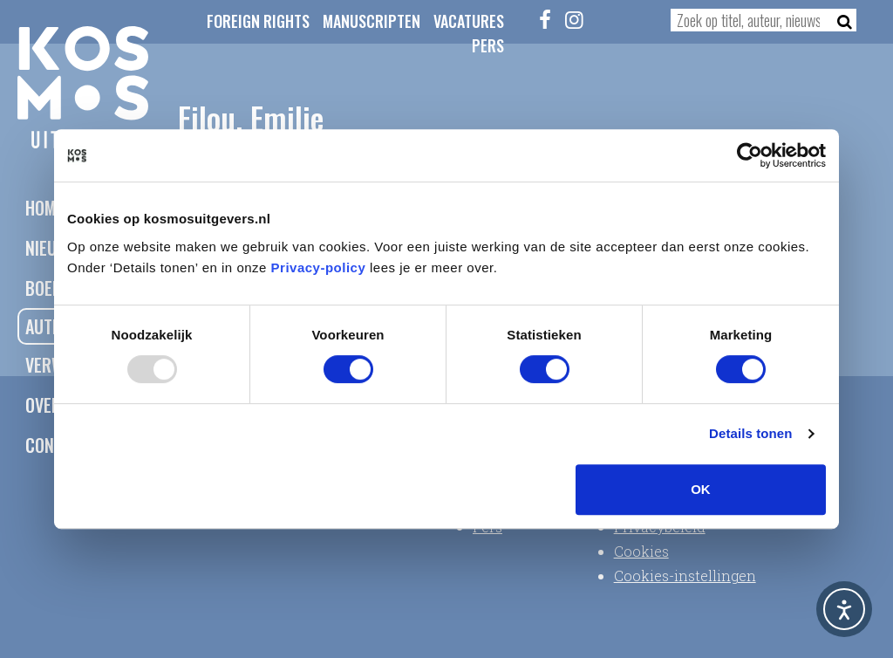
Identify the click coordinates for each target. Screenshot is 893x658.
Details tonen (750, 433)
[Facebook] (545, 19)
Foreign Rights (258, 21)
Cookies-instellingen (685, 575)
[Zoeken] (839, 20)
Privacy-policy (318, 267)
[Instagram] (574, 19)
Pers (488, 45)
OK (701, 489)
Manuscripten (371, 21)
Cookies (641, 551)
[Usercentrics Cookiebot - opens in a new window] (749, 155)
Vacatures (468, 21)
